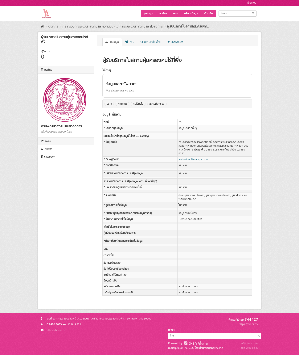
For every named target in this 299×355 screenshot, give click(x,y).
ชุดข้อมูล (148, 13)
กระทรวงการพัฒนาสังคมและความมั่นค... (90, 26)
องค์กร (163, 13)
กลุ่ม (175, 13)
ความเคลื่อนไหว (151, 42)
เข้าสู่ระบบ (251, 3)
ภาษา (171, 330)
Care (109, 104)
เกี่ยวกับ (208, 13)
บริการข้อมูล (191, 13)
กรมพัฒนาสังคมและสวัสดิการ (142, 26)
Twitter (46, 149)
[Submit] (253, 13)
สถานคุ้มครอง (157, 104)
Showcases (175, 42)
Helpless (122, 104)
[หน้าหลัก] (42, 26)
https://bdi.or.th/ (56, 330)
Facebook (48, 157)
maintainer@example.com (193, 159)
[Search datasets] (238, 14)
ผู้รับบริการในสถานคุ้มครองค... (188, 26)
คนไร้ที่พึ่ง (138, 104)
